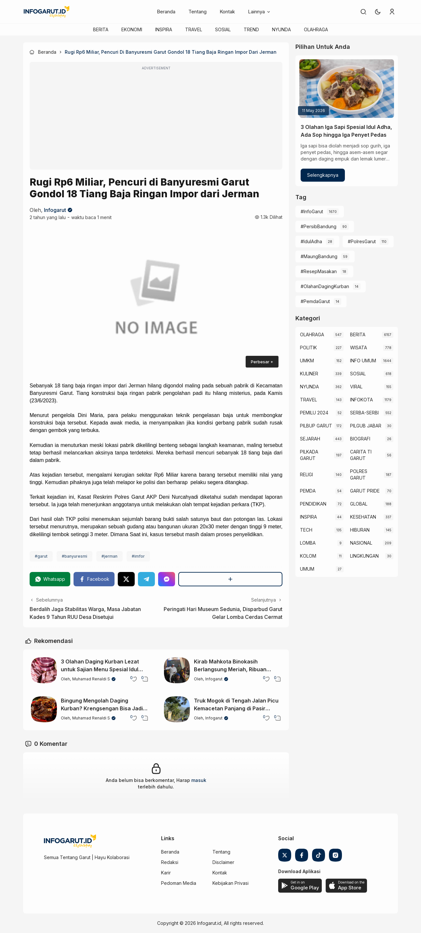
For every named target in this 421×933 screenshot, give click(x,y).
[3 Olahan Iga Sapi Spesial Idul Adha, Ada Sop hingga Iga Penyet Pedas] (346, 88)
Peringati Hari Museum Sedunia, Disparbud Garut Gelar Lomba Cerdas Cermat (223, 613)
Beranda (166, 11)
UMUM (307, 569)
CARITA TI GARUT (361, 455)
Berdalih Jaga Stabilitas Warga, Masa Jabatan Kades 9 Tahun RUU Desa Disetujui (85, 613)
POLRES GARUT (358, 474)
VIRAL (356, 386)
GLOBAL (358, 504)
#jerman (109, 556)
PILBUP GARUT (316, 425)
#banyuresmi (74, 556)
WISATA (358, 347)
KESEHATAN (363, 517)
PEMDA (308, 491)
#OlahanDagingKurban (325, 286)
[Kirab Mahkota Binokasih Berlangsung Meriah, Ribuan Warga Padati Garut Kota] (177, 670)
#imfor (138, 556)
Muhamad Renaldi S (91, 678)
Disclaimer (223, 862)
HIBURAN (360, 530)
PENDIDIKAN (313, 504)
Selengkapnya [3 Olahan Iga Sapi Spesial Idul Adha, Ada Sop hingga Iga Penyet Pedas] (322, 175)
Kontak (227, 11)
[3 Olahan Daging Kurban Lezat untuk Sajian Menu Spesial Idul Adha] (44, 670)
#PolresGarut (362, 241)
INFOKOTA (361, 399)
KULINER (309, 373)
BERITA (100, 29)
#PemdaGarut (315, 301)
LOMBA (308, 543)
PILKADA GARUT (309, 455)
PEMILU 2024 (314, 412)
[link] (363, 12)
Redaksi (169, 862)
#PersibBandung (318, 226)
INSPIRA (163, 29)
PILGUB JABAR (365, 425)
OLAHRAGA (316, 29)
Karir (166, 872)
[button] (378, 12)
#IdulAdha (311, 241)
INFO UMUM (363, 360)
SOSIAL (223, 29)
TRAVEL (193, 29)
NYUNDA (281, 29)
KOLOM (308, 556)
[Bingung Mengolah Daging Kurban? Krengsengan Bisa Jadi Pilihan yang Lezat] (44, 709)
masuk (198, 780)
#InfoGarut (312, 211)
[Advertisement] (156, 120)
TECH (306, 530)
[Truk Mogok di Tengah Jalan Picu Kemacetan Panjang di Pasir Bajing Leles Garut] (177, 709)
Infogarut (55, 210)
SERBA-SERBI (364, 412)
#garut (41, 556)
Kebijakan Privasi (230, 883)
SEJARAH (310, 438)
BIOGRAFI (360, 438)
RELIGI (306, 474)
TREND (251, 29)
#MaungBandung (319, 256)
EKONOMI (131, 29)
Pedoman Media (178, 883)
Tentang (197, 11)
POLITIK (308, 347)
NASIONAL (361, 543)
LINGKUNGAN (364, 556)
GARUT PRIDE (365, 491)
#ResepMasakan (319, 271)
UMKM (307, 360)
